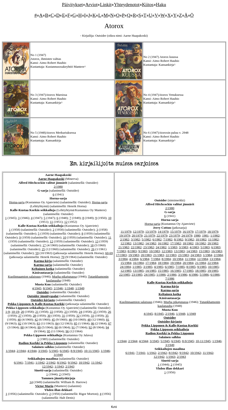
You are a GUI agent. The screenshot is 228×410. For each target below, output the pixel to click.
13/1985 (138, 270)
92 (90, 327)
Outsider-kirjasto (43, 300)
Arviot (91, 4)
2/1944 (21, 351)
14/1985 (150, 270)
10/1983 (154, 251)
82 (19, 323)
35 (106, 315)
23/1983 (183, 255)
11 (51, 222)
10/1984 (177, 259)
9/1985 (201, 267)
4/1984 (133, 259)
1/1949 (79, 288)
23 (66, 311)
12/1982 (125, 243)
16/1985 (175, 270)
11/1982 (213, 239)
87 (109, 323)
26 (92, 249)
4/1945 (36, 288)
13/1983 (179, 251)
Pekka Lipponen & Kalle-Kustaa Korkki (36, 304)
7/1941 (29, 362)
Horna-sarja (16, 202)
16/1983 (216, 251)
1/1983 (172, 247)
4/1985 (158, 267)
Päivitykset (72, 4)
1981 (205, 235)
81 (107, 319)
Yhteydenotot (126, 4)
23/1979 (174, 235)
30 (48, 315)
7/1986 (169, 278)
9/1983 (142, 251)
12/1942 (47, 366)
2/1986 (171, 274)
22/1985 (124, 274)
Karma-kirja (43, 261)
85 (75, 323)
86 (92, 323)
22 (51, 311)
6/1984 (144, 259)
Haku (161, 4)
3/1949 (58, 354)
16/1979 (187, 231)
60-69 (109, 253)
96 (67, 331)
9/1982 (189, 239)
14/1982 (150, 243)
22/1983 (171, 255)
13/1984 (215, 259)
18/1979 (212, 231)
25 (43, 249)
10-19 (15, 311)
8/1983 (132, 251)
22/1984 (212, 263)
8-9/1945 (76, 351)
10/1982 (201, 239)
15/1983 (204, 251)
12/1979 (138, 231)
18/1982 (188, 243)
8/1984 (166, 259)
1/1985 (137, 267)
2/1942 (50, 362)
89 (39, 327)
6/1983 (215, 247)
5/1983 (204, 247)
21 (36, 311)
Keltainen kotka (43, 268)
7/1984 (155, 259)
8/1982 (178, 239)
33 (92, 315)
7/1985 (180, 267)
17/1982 (175, 243)
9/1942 (72, 362)
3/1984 (123, 259)
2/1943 (69, 366)
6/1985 (169, 267)
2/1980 (58, 186)
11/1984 (190, 259)
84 (57, 323)
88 (22, 327)
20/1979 (137, 235)
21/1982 (123, 247)
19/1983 (133, 255)
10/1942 (84, 362)
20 (22, 311)
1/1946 (105, 351)
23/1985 (137, 274)
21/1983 (158, 255)
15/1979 (175, 231)
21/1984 (200, 263)
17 (44, 245)
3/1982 (135, 239)
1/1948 (68, 288)
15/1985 (163, 270)
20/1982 (212, 243)
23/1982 (148, 247)
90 (56, 327)
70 (62, 257)
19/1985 (212, 270)
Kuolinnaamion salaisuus (24, 276)
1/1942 (40, 362)
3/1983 (183, 247)
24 (80, 311)
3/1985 (147, 267)
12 (65, 222)
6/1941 (18, 362)
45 (53, 319)
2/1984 (218, 255)
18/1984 (163, 263)
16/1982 (163, 243)
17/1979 (200, 231)
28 (34, 315)
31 (63, 315)
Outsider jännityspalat (43, 296)
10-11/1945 (91, 351)
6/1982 (156, 239)
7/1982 (167, 239)
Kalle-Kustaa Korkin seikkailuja (169, 282)
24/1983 (196, 255)
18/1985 (200, 270)
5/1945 (53, 351)
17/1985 (188, 270)
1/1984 (207, 255)
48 (89, 319)
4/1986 (193, 274)
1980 (197, 235)
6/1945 (64, 351)
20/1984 (188, 263)
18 (92, 245)
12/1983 (167, 251)
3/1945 (42, 351)
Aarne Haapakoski (51, 179)
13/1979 (150, 231)
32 (78, 315)
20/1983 (146, 255)
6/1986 (214, 274)
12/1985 (125, 270)
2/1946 (58, 288)
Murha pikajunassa (64, 276)
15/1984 (125, 263)
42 (36, 319)
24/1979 (186, 235)
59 (36, 253)
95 (48, 331)
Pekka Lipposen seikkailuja (170, 329)
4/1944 (31, 351)
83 (38, 323)
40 (19, 319)
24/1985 (149, 274)
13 (96, 241)
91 (73, 327)
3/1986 (182, 274)
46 (70, 319)
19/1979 (124, 235)
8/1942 (61, 362)
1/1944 (10, 351)
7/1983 (121, 251)
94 (107, 327)
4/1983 (194, 247)
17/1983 (121, 255)
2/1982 (124, 239)
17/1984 (150, 263)
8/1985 (190, 267)
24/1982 (161, 247)
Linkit (105, 4)
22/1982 (136, 247)
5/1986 (204, 274)
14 (31, 382)
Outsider (43, 292)
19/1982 (200, 243)
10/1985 (213, 267)
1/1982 (214, 235)
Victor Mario (44, 386)
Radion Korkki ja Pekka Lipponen (43, 343)
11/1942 (96, 362)
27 (20, 315)
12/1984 (202, 259)
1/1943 (59, 366)
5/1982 (146, 239)
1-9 (7, 311)
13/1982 (138, 243)
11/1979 (125, 231)
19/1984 (175, 263)
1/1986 (161, 274)
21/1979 (149, 235)
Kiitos (148, 4)
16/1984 (138, 263)
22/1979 (161, 235)
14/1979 (163, 231)
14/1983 (191, 251)
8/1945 (47, 288)
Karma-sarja (43, 265)
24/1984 (125, 267)
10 (109, 218)
